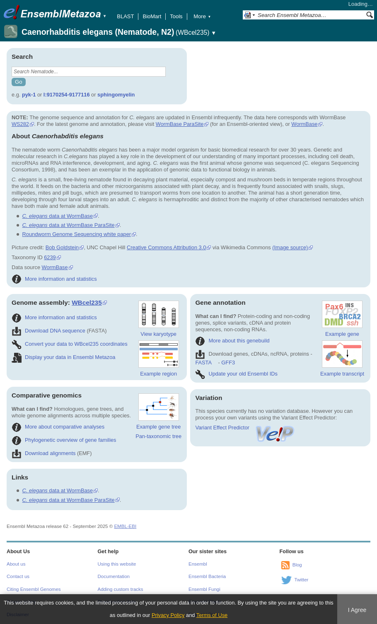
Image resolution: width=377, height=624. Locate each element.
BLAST (125, 16)
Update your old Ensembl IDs (236, 374)
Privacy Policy (168, 615)
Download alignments (43, 453)
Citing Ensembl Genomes (34, 589)
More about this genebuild (232, 340)
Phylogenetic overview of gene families (64, 440)
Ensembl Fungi (204, 589)
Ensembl (197, 563)
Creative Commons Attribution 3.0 (166, 247)
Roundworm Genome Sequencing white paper (76, 234)
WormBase (304, 124)
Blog (297, 564)
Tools (176, 16)
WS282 (20, 124)
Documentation (114, 576)
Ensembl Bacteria (207, 576)
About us (16, 563)
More (202, 16)
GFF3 (228, 362)
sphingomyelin (116, 95)
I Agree (357, 610)
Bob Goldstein (62, 247)
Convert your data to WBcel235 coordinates (70, 344)
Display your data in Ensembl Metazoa (63, 357)
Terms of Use (211, 615)
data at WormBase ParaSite (68, 225)
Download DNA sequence (48, 331)
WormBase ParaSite (180, 124)
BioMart (152, 16)
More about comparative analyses (58, 427)
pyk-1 (29, 95)
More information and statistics (54, 279)
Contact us (18, 576)
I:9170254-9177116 (67, 95)
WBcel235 (87, 302)
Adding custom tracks (120, 589)
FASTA (203, 362)
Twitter (302, 579)
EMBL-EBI (125, 526)
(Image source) (290, 247)
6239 (50, 257)
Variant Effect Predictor (245, 427)
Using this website (117, 563)
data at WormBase (57, 216)
